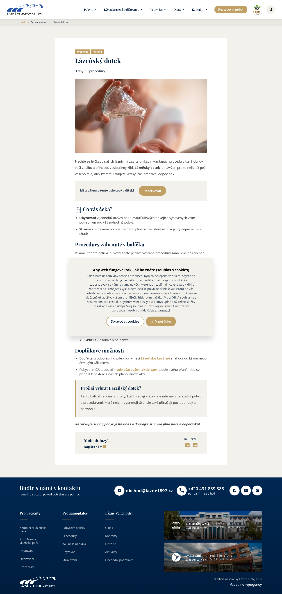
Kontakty (111, 536)
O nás (109, 528)
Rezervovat (152, 191)
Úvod (22, 22)
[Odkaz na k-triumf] (257, 9)
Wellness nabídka (74, 544)
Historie (110, 544)
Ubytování (26, 551)
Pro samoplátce (39, 22)
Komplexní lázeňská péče (33, 529)
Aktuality (111, 552)
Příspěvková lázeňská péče (29, 541)
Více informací (160, 310)
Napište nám (93, 447)
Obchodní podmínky (119, 560)
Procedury (27, 567)
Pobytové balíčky (73, 528)
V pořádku (161, 321)
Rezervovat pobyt (230, 9)
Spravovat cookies (125, 321)
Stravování (27, 559)
